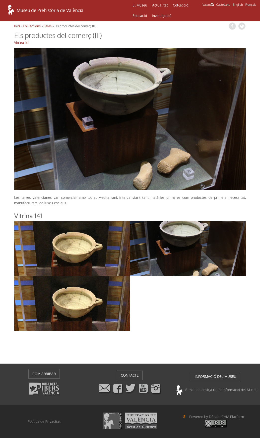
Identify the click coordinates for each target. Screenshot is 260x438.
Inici (17, 26)
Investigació (161, 15)
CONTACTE (130, 375)
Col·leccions (32, 26)
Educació (139, 15)
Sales (48, 26)
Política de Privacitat (44, 421)
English (238, 5)
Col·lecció (180, 5)
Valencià (208, 5)
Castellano (223, 5)
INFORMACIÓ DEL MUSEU (215, 376)
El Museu (139, 5)
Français (250, 5)
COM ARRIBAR (44, 373)
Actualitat (160, 5)
